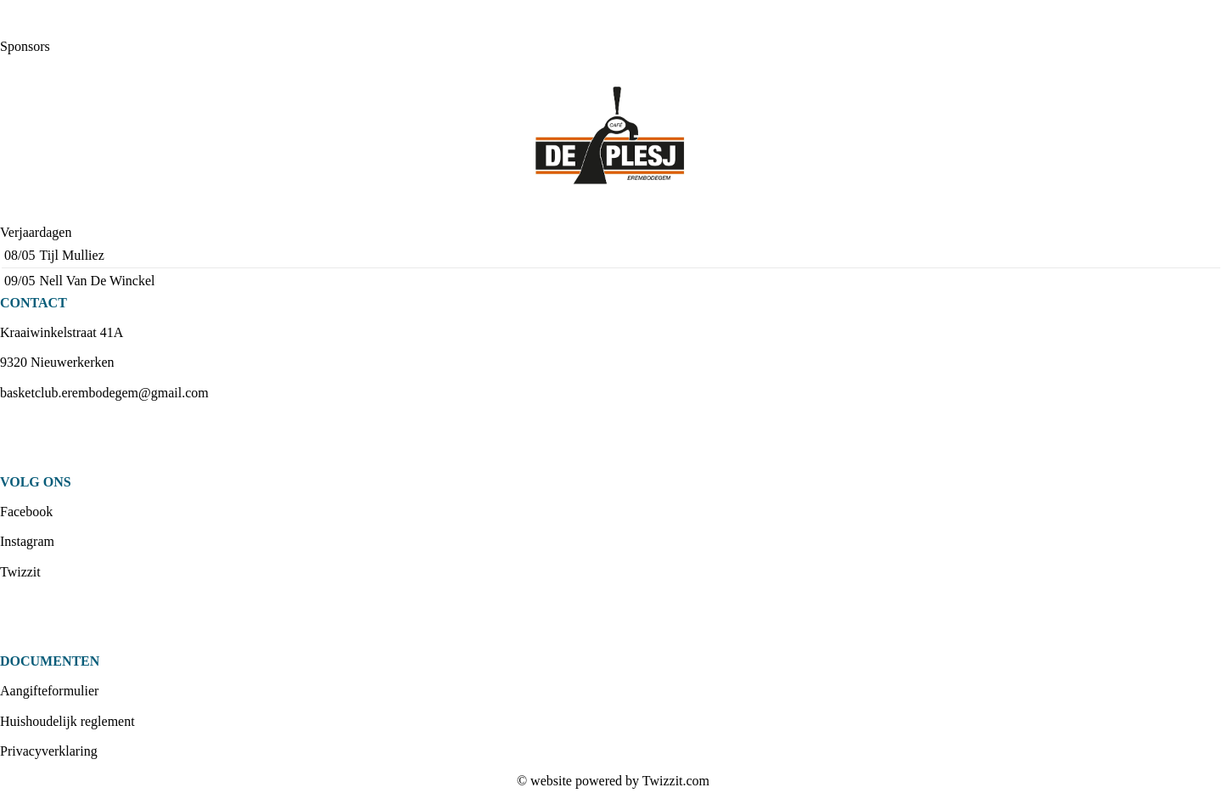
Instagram (27, 541)
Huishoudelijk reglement (67, 721)
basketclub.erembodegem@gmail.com (104, 392)
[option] (611, 139)
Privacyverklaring (49, 751)
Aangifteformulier (49, 690)
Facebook (26, 511)
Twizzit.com (675, 780)
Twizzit (20, 572)
